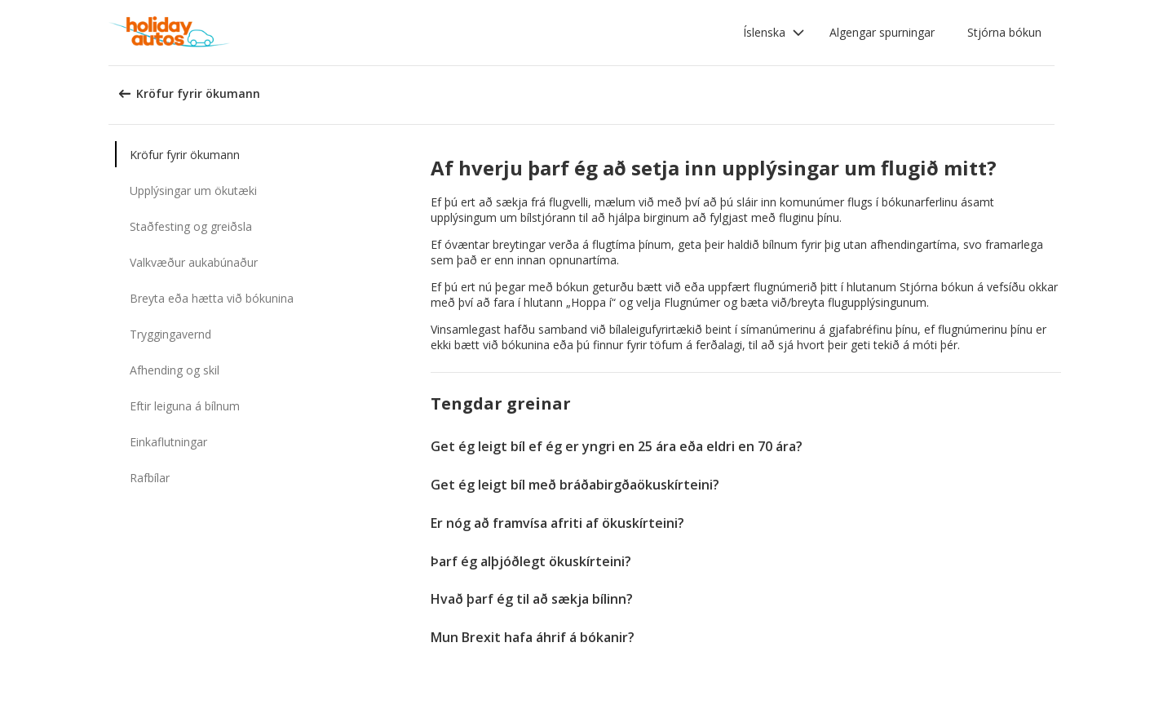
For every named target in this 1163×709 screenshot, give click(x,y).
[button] (774, 32)
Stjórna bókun (1004, 32)
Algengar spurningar (882, 32)
